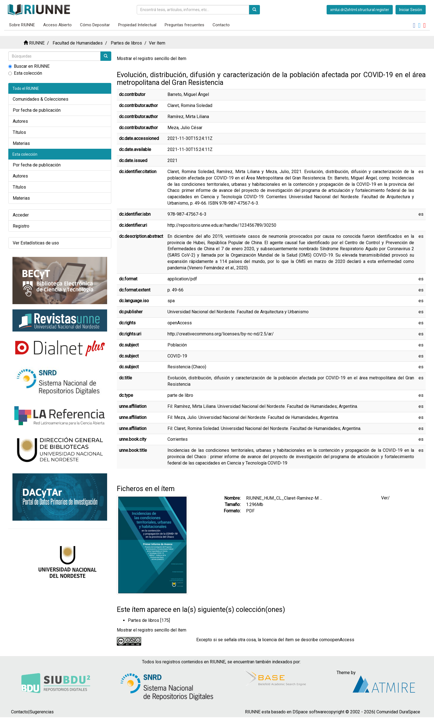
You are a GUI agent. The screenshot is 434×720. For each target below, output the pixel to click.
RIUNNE (37, 43)
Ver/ (385, 497)
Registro (21, 226)
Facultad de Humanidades (78, 43)
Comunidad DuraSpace (398, 711)
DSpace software (309, 711)
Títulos (19, 132)
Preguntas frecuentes (184, 24)
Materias (21, 143)
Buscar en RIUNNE (29, 66)
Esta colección (25, 73)
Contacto (221, 24)
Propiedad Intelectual (137, 24)
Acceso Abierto (57, 24)
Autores (20, 121)
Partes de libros (126, 43)
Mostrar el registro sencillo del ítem (151, 58)
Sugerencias (42, 711)
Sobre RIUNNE (22, 24)
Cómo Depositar (95, 24)
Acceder (21, 215)
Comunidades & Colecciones (40, 99)
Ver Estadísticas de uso (36, 243)
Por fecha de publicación (37, 110)
